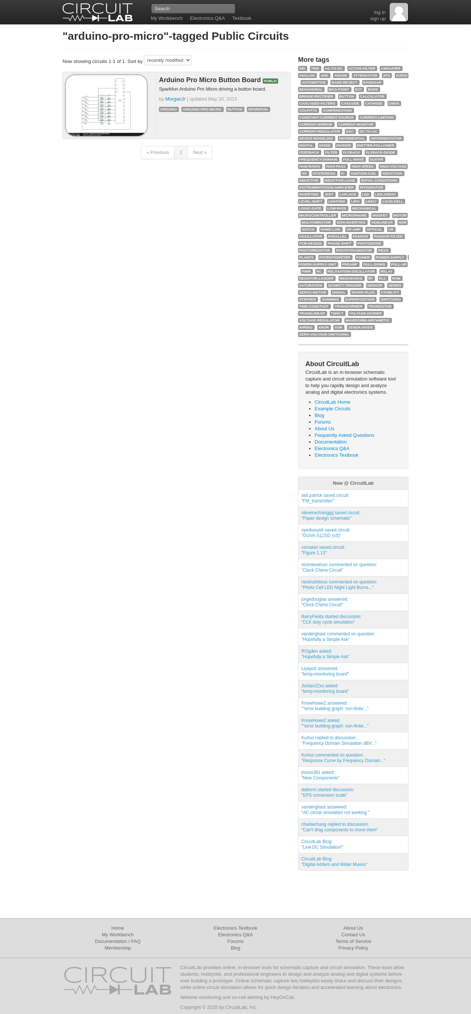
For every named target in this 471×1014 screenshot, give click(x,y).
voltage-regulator (319, 320)
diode (324, 145)
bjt (358, 89)
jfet (329, 194)
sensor (374, 285)
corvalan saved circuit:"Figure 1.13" (323, 550)
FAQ (136, 941)
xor (338, 327)
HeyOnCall (282, 997)
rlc (382, 278)
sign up (378, 18)
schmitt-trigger (344, 285)
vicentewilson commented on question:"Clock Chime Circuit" (339, 567)
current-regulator (319, 131)
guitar (376, 159)
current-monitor (355, 124)
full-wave (353, 159)
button (234, 109)
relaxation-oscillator (351, 271)
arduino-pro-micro (202, 109)
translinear (312, 313)
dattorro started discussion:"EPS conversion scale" (327, 792)
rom (396, 278)
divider (343, 145)
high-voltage (393, 166)
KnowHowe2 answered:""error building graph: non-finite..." (335, 706)
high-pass (336, 166)
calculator (372, 96)
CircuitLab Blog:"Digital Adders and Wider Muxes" (334, 861)
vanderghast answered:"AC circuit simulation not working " (335, 809)
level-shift (310, 201)
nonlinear (382, 222)
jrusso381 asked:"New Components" (320, 775)
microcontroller (317, 215)
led (365, 194)
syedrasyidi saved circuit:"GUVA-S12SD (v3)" (325, 532)
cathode (373, 103)
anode (340, 75)
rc (319, 271)
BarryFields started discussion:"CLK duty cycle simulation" (331, 619)
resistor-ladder (316, 278)
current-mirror (315, 124)
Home (117, 928)
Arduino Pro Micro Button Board (211, 80)
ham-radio (309, 166)
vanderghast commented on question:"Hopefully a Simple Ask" (338, 636)
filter (331, 152)
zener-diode (360, 327)
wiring (305, 327)
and (324, 75)
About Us (324, 428)
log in (380, 12)
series (394, 285)
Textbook (241, 18)
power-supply (390, 257)
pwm (306, 271)
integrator (371, 187)
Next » (200, 152)
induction (392, 173)
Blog (319, 415)
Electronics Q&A (207, 18)
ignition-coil (363, 173)
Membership (118, 948)
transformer (348, 306)
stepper (307, 299)
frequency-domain (318, 159)
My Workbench (167, 18)
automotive (314, 82)
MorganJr (175, 99)
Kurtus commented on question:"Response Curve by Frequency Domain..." (343, 757)
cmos (394, 103)
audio (401, 75)
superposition (360, 299)
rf (370, 278)
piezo (383, 250)
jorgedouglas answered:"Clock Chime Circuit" (324, 602)
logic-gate (310, 208)
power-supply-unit (317, 264)
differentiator (386, 138)
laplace (347, 194)
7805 (315, 68)
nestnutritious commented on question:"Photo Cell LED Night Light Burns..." (339, 584)
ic (343, 173)
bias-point (339, 89)
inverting (309, 194)
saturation (310, 285)
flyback (351, 152)
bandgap (372, 82)
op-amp (353, 229)
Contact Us (353, 934)
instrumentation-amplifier (326, 187)
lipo (355, 201)
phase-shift (339, 243)
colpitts (308, 110)
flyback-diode (380, 152)
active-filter (361, 68)
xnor (323, 327)
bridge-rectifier (316, 96)
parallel (337, 236)
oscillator (310, 236)
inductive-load (340, 180)
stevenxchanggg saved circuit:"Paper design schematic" (331, 515)
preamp (350, 264)
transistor (380, 306)
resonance (351, 278)
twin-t (337, 313)
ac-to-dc (334, 68)
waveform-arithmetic (368, 320)
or (391, 229)
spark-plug (363, 292)
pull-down (374, 264)
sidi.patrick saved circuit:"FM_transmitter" (325, 498)
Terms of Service (353, 941)
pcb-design (310, 243)
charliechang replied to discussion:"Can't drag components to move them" (339, 827)
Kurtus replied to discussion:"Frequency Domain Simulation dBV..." (338, 740)
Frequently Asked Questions (345, 435)
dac (350, 131)
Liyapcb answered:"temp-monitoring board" (325, 671)
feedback (309, 152)
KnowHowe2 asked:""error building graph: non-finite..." (335, 723)
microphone (354, 215)
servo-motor (312, 292)
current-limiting (377, 117)
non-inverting (351, 222)
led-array (385, 194)
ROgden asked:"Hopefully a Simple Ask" (325, 654)
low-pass (336, 208)
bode (373, 89)
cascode (350, 103)
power (363, 257)
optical (374, 229)
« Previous (157, 152)
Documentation (331, 442)
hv (304, 173)
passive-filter (388, 236)
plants (306, 257)
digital (306, 145)
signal (339, 292)
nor (403, 222)
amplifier (390, 68)
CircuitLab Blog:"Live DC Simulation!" (322, 844)
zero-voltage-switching (324, 334)
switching (390, 299)
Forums (323, 422)
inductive (309, 180)
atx (386, 75)
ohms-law (330, 229)
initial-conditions (379, 180)
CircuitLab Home (332, 402)
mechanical (364, 208)
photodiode (369, 243)
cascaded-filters (317, 103)
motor (400, 215)
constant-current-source (326, 117)
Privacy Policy (353, 948)
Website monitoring (200, 997)
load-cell (392, 201)
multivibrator (316, 222)
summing (330, 299)
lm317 (370, 201)
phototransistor (354, 250)
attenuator (365, 75)
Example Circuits (333, 408)
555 (302, 68)
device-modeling (316, 138)
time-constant (314, 306)
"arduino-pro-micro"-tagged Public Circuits (176, 36)
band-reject (344, 82)
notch (308, 229)
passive (360, 236)
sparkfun (258, 109)
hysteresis (324, 173)
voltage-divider (365, 313)
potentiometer (334, 257)
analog (307, 75)
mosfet (379, 215)
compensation (337, 110)
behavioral (311, 89)
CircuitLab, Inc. (241, 1007)
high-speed (362, 166)
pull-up (399, 264)
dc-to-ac (368, 131)
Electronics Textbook (336, 455)
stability (390, 292)
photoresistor (314, 250)
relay (386, 271)
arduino (168, 109)
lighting (337, 201)
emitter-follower (375, 145)
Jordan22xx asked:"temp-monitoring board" (325, 688)
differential (352, 138)
